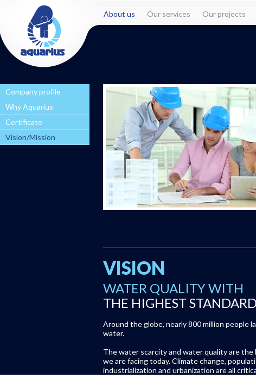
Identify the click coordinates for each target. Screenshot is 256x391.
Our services (168, 13)
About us (119, 13)
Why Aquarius (29, 106)
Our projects (224, 13)
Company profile (33, 91)
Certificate (23, 122)
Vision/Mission (30, 137)
